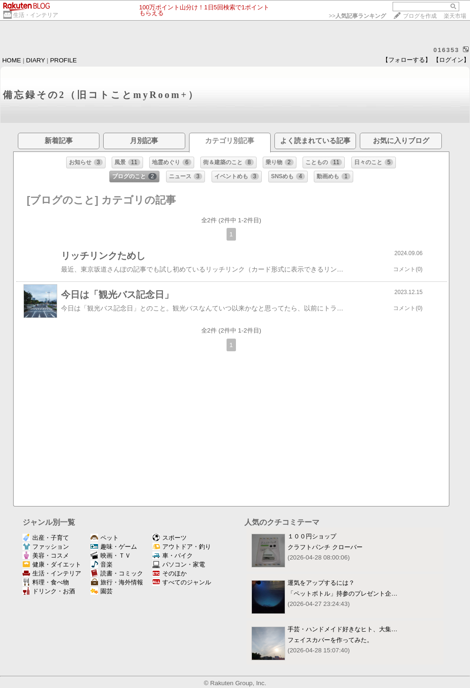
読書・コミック (117, 573)
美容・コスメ (46, 555)
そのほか (169, 573)
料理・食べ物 (46, 582)
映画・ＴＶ (111, 555)
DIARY (35, 60)
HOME (11, 60)
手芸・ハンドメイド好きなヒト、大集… (342, 629)
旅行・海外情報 (117, 582)
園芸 (102, 591)
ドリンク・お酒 (49, 591)
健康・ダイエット (52, 564)
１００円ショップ (312, 536)
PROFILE (63, 60)
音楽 (102, 564)
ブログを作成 (420, 16)
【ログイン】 (451, 59)
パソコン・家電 (178, 564)
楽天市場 (455, 16)
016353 (446, 49)
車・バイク (172, 555)
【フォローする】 (406, 59)
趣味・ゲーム (114, 546)
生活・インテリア (35, 15)
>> (357, 16)
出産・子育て (46, 537)
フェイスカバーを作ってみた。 (330, 639)
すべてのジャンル (181, 582)
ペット (105, 537)
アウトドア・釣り (181, 546)
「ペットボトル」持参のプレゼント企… (342, 593)
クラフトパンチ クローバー (325, 547)
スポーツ (169, 537)
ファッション (46, 546)
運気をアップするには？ (321, 582)
